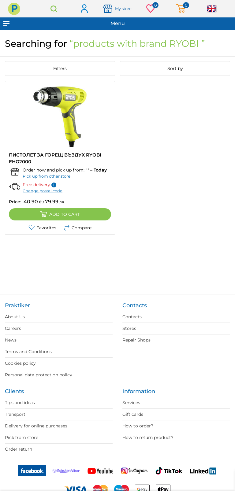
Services (131, 402)
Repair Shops (136, 340)
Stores (129, 328)
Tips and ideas (20, 402)
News (11, 340)
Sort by (175, 68)
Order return (18, 449)
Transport (15, 414)
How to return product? (147, 437)
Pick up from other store (46, 176)
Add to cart (60, 214)
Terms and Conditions (28, 351)
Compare (77, 228)
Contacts (132, 316)
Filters (60, 68)
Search (54, 8)
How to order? (137, 426)
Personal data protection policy (38, 375)
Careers (13, 328)
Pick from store (21, 437)
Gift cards (132, 414)
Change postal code (42, 190)
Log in (84, 9)
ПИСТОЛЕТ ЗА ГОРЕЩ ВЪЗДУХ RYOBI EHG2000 (55, 158)
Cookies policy (20, 363)
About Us (15, 316)
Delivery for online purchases (36, 426)
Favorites (42, 228)
